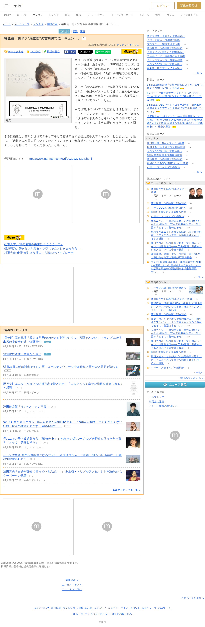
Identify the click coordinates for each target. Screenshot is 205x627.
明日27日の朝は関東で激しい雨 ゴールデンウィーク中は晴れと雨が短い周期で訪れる (60, 366)
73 (188, 52)
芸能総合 (52, 24)
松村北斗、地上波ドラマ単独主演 (166, 147)
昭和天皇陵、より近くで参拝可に (166, 36)
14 (187, 68)
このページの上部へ (192, 598)
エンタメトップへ (72, 584)
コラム (170, 15)
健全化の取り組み (122, 614)
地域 (78, 15)
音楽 (75, 31)
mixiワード (164, 608)
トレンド (54, 15)
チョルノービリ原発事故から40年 (166, 56)
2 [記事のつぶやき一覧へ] (32, 476)
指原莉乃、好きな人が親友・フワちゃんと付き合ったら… (42, 248)
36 (184, 44)
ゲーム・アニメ (96, 15)
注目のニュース (155, 133)
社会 (67, 15)
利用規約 (56, 608)
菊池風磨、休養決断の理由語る (164, 48)
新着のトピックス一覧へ (126, 490)
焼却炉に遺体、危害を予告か (22, 354)
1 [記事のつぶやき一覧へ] (67, 426)
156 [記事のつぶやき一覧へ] (47, 342)
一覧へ (198, 73)
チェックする (15, 51)
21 (193, 163)
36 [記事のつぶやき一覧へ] (52, 407)
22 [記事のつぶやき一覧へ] (31, 459)
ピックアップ (154, 31)
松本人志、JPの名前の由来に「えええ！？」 (33, 244)
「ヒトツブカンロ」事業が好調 (164, 60)
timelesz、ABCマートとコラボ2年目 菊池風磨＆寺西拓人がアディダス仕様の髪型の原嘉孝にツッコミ (175, 108)
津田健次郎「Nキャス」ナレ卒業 (24, 406)
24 (187, 64)
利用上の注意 (156, 401)
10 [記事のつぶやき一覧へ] (44, 443)
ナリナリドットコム (128, 44)
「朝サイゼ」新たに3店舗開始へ (165, 52)
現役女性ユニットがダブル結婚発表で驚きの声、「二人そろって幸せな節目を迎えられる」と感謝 (176, 235)
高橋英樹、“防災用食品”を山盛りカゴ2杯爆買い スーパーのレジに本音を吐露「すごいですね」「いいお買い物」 (176, 307)
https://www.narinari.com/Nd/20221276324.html (60, 158)
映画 (82, 31)
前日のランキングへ (191, 378)
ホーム (7, 24)
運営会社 (78, 614)
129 (189, 36)
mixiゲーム (100, 608)
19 (189, 147)
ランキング (153, 178)
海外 (157, 15)
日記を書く (53, 51)
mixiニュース (21, 24)
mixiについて (42, 608)
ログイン (162, 5)
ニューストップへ (72, 589)
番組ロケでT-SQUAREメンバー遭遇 (167, 163)
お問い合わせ (84, 608)
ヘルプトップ (156, 397)
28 (187, 60)
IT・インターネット (122, 15)
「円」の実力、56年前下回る (163, 40)
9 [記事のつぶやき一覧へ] (7, 371)
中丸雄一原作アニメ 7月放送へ (164, 68)
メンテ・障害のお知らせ (163, 406)
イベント (135, 608)
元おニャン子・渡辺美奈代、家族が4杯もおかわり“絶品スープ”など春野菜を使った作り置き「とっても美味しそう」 (176, 224)
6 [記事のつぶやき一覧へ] (18, 388)
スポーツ (144, 15)
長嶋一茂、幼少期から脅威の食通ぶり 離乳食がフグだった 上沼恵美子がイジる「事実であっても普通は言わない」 (176, 322)
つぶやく (35, 51)
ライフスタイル (189, 15)
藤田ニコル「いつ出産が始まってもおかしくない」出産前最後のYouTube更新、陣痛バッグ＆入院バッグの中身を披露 (176, 246)
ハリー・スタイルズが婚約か (163, 167)
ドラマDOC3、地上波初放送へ (164, 64)
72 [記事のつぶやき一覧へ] (47, 354)
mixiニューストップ (15, 15)
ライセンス (69, 608)
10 (188, 228)
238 (190, 56)
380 (185, 40)
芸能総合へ (72, 580)
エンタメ (38, 15)
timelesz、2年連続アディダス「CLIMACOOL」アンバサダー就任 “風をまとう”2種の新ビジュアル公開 (174, 96)
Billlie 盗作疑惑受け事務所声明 (164, 155)
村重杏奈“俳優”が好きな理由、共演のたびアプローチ (39, 252)
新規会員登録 (189, 5)
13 (187, 48)
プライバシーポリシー (97, 614)
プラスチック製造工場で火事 (163, 44)
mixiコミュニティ (118, 608)
